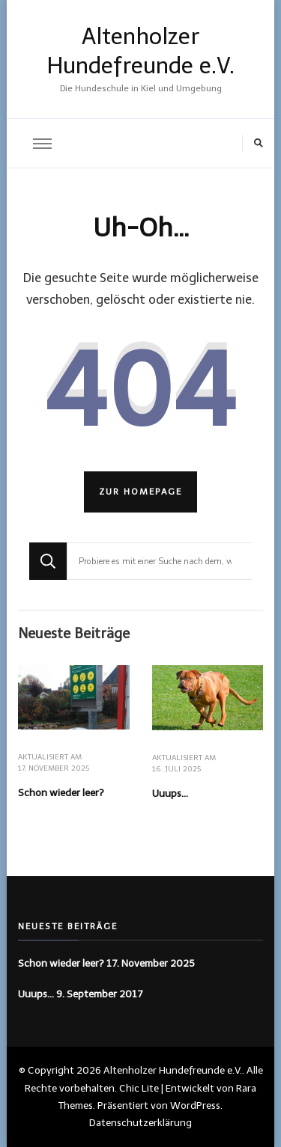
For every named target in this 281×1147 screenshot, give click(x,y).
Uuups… (170, 793)
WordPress (195, 1105)
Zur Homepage (140, 491)
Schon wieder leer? (61, 792)
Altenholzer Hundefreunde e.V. (172, 1070)
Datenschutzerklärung (140, 1122)
